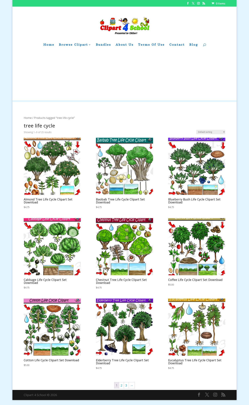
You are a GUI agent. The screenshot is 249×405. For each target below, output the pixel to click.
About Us (125, 45)
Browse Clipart (73, 45)
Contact (177, 45)
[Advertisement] (124, 77)
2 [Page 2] (121, 385)
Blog (193, 45)
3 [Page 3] (126, 385)
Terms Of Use (151, 45)
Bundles (103, 45)
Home (48, 45)
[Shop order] (210, 132)
